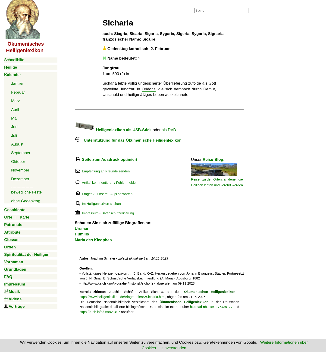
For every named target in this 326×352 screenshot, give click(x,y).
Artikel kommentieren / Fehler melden (110, 182)
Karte (24, 217)
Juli (14, 135)
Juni (14, 127)
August (17, 144)
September (20, 153)
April (15, 110)
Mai (14, 118)
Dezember (20, 179)
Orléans (149, 89)
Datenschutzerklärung (117, 213)
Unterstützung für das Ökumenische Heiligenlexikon (128, 140)
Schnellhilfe (14, 60)
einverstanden (173, 348)
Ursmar (82, 228)
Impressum (90, 213)
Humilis (82, 234)
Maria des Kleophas (93, 240)
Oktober (18, 161)
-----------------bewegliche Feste (26, 189)
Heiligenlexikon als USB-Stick (113, 130)
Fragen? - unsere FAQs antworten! (107, 194)
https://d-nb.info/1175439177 (211, 307)
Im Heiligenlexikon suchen (101, 204)
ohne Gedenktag (25, 201)
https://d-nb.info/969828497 (99, 312)
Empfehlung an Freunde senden (106, 171)
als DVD (169, 130)
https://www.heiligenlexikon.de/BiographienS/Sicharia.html (122, 297)
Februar (18, 92)
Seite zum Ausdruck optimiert (109, 159)
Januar (17, 83)
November (20, 170)
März (15, 101)
